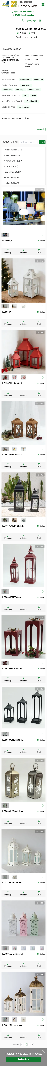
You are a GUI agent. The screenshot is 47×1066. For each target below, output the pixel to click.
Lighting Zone (24, 107)
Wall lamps (20, 90)
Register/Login (30, 21)
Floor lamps (7, 90)
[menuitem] (23, 149)
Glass (34, 95)
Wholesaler (38, 80)
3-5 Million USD (31, 101)
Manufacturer (25, 80)
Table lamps (25, 85)
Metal (25, 95)
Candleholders (33, 90)
